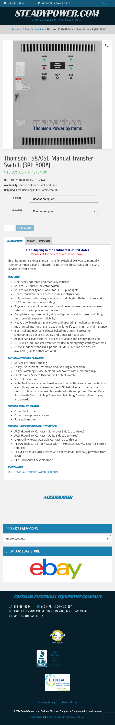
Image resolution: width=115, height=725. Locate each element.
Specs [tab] (30, 241)
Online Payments (57, 643)
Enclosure (17, 210)
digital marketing (55, 716)
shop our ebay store (23, 551)
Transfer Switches (34, 29)
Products (17, 29)
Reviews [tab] (44, 241)
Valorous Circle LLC (75, 716)
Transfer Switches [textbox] (56, 539)
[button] (103, 3)
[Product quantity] (9, 228)
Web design (36, 716)
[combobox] (57, 537)
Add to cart (25, 227)
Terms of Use (69, 702)
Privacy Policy (46, 702)
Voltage (17, 198)
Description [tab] (14, 241)
